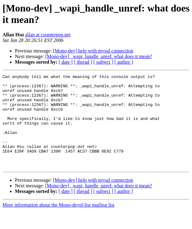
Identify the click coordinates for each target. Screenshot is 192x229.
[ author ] (123, 62)
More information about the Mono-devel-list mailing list (58, 223)
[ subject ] (103, 62)
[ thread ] (83, 62)
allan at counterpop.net (47, 34)
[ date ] (66, 62)
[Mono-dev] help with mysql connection (93, 50)
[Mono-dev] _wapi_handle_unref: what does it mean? (98, 56)
